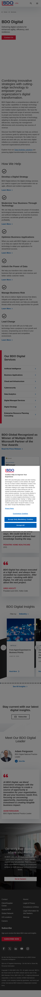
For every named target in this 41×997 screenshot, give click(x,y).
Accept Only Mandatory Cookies (20, 519)
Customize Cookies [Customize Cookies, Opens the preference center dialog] (20, 513)
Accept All (20, 525)
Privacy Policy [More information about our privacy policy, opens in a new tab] (9, 508)
